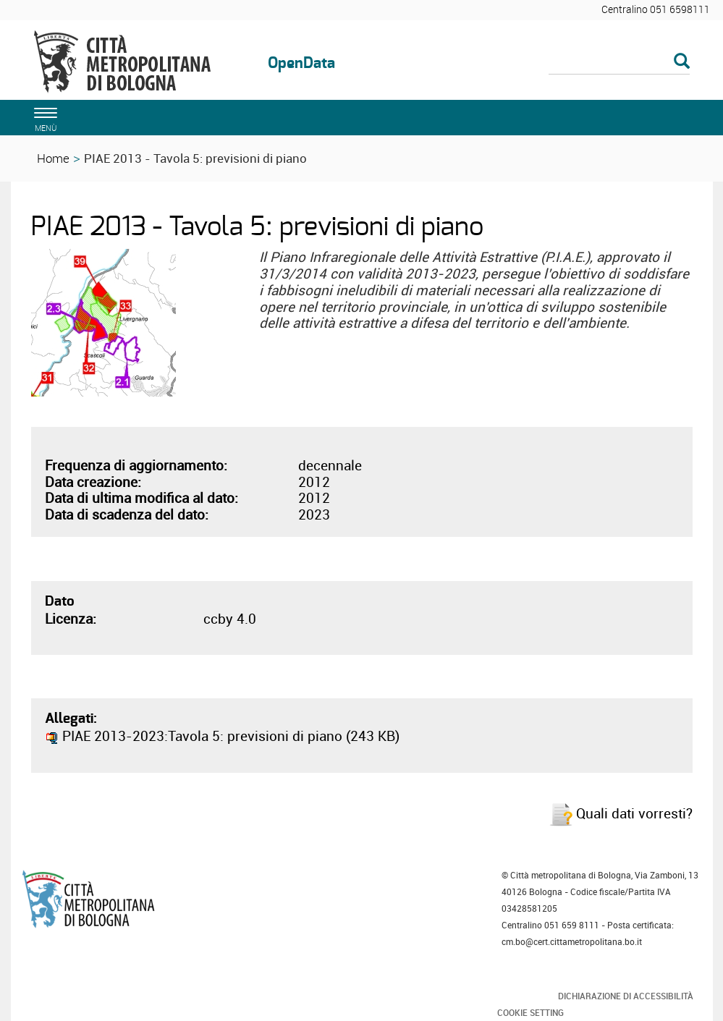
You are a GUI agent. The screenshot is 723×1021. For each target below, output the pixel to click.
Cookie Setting (530, 1012)
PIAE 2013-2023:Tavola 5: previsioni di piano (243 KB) (222, 735)
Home (53, 158)
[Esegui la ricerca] (682, 62)
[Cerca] (619, 62)
